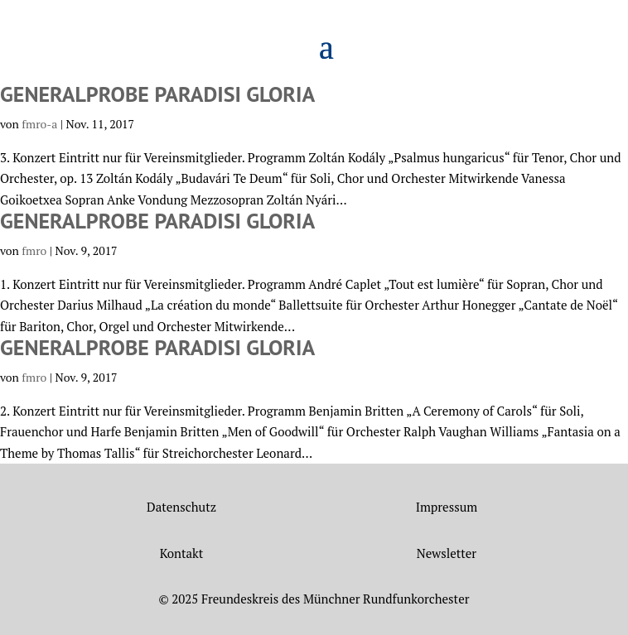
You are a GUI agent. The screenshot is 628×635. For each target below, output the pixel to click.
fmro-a (39, 124)
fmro (34, 250)
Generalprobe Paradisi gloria (157, 94)
